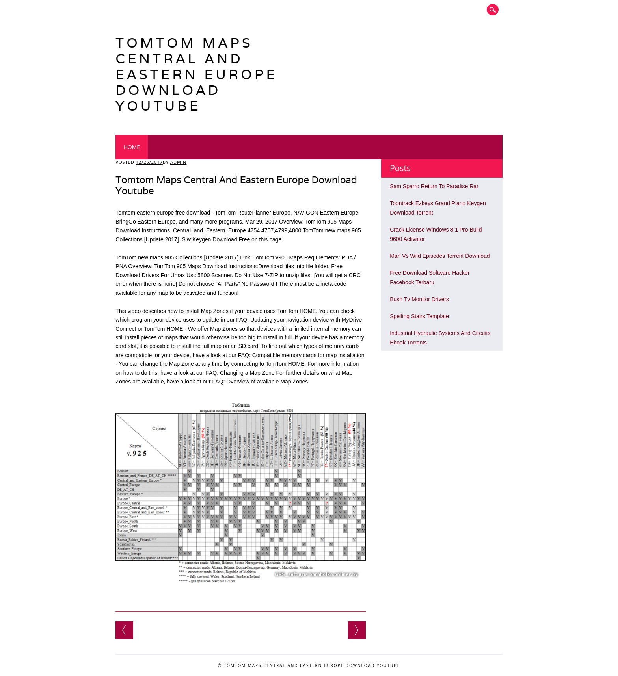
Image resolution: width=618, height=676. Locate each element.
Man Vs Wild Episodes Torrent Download (440, 256)
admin (178, 162)
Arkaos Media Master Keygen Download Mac (357, 630)
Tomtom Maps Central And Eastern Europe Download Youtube (196, 74)
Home (131, 147)
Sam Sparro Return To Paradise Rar (434, 186)
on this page (266, 239)
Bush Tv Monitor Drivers (419, 299)
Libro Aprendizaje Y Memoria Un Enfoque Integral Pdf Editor (124, 630)
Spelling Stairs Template (419, 316)
